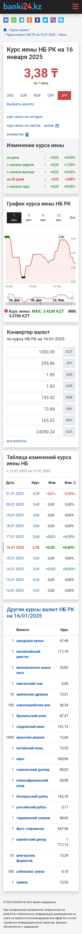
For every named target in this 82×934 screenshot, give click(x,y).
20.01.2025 (15, 504)
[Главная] (5, 30)
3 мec (28, 218)
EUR (23, 95)
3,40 (36, 504)
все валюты (16, 441)
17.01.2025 (15, 537)
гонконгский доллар (33, 770)
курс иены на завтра (23, 125)
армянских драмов (32, 694)
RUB (37, 95)
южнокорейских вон (33, 705)
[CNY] (35, 409)
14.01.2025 (15, 569)
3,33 (36, 580)
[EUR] (35, 386)
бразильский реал (31, 716)
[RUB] (35, 397)
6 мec (43, 218)
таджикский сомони (33, 818)
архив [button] (51, 125)
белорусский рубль (32, 796)
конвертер (17, 134)
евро (20, 759)
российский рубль (31, 807)
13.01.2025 (15, 580)
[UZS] (35, 432)
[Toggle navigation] (74, 6)
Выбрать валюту (20, 104)
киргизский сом (29, 684)
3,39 (36, 494)
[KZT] (35, 352)
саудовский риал (30, 727)
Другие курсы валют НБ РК (40, 612)
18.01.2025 (15, 526)
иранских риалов (30, 737)
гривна (22, 882)
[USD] (35, 375)
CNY (50, 95)
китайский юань (29, 748)
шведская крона (30, 641)
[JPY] (35, 363)
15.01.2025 (15, 558)
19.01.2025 (15, 515)
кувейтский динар (31, 839)
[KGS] (35, 420)
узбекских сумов (30, 871)
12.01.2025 (15, 590)
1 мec (14, 218)
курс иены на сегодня (24, 117)
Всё (72, 217)
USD (10, 95)
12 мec (58, 218)
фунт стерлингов (30, 829)
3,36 (36, 558)
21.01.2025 (15, 494)
